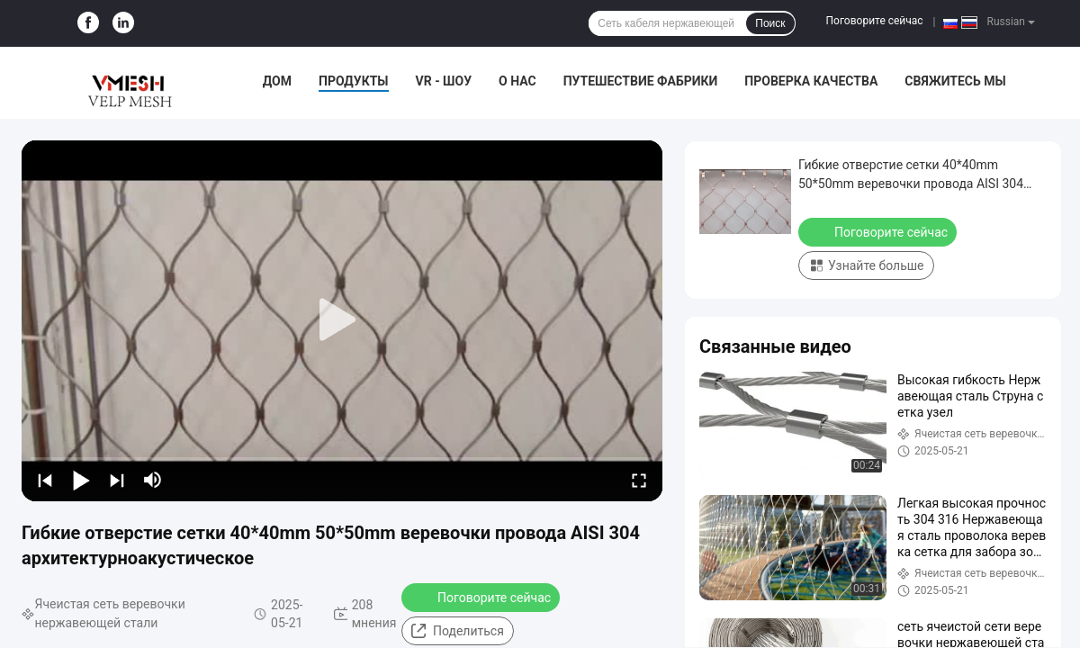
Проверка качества (811, 81)
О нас (517, 81)
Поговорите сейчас (874, 20)
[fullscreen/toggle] (639, 479)
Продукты (354, 81)
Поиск (770, 23)
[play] (342, 320)
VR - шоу (444, 81)
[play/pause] (81, 479)
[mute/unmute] (153, 479)
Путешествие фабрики (640, 81)
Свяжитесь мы (954, 81)
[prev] (45, 479)
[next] (117, 479)
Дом (277, 81)
